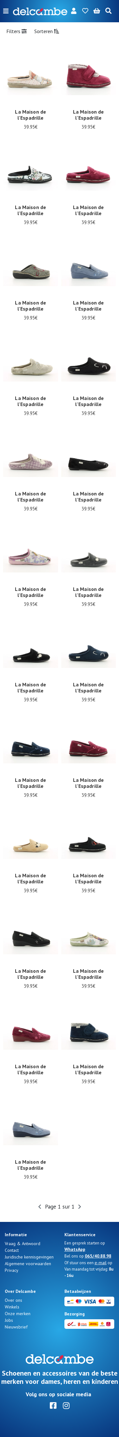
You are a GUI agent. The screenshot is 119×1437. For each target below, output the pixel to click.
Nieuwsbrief (16, 1327)
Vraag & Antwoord (22, 1243)
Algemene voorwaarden (28, 1263)
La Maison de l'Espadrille (30, 115)
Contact (12, 1250)
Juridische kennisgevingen (29, 1257)
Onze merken (17, 1313)
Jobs (9, 1320)
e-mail (101, 1262)
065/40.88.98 (98, 1256)
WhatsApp (74, 1249)
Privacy (11, 1270)
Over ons (13, 1300)
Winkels (12, 1307)
